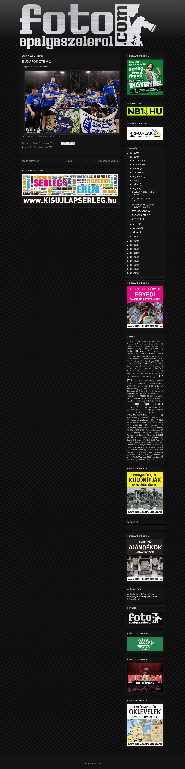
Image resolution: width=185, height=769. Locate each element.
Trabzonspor (158, 452)
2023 (132, 157)
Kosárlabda (131, 401)
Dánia (145, 358)
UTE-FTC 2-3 (138, 219)
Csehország (134, 356)
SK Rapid (156, 440)
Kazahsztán (155, 393)
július (135, 180)
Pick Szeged (146, 432)
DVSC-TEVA (142, 363)
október (136, 168)
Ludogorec (159, 410)
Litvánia (132, 410)
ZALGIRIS (130, 460)
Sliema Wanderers (147, 442)
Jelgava (142, 391)
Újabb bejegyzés (30, 161)
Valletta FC (156, 455)
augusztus (137, 176)
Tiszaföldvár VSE (144, 452)
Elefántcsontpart (141, 366)
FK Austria (131, 377)
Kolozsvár (156, 398)
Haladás (140, 386)
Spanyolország (145, 445)
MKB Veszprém (157, 417)
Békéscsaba (132, 349)
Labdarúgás (43, 147)
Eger (129, 366)
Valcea (147, 455)
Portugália (130, 435)
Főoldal (68, 161)
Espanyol (156, 366)
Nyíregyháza (137, 425)
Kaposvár (131, 393)
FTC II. (138, 381)
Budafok (33, 147)
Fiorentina (142, 373)
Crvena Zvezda (146, 353)
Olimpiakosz (131, 427)
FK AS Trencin (154, 373)
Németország (147, 422)
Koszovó (142, 401)
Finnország (131, 373)
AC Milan (130, 341)
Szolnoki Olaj (152, 450)
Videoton (142, 457)
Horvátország (132, 388)
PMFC (157, 433)
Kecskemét (131, 396)
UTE (138, 454)
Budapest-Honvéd (135, 351)
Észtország (146, 368)
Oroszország (158, 427)
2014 (132, 269)
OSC (131, 430)
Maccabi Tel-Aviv (145, 412)
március (136, 228)
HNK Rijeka (154, 386)
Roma (145, 437)
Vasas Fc (131, 457)
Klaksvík (146, 398)
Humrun (146, 388)
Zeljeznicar (141, 460)
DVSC (129, 363)
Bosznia (145, 349)
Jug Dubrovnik (154, 391)
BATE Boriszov (133, 346)
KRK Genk (159, 401)
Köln (149, 401)
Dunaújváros (135, 361)
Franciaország (146, 377)
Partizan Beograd (153, 430)
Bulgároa (155, 351)
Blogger (97, 763)
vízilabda (155, 457)
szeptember (138, 172)
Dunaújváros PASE (152, 361)
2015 (132, 265)
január (136, 236)
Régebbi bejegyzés (108, 161)
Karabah (143, 393)
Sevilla (129, 440)
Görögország (140, 383)
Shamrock (138, 440)
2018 (132, 253)
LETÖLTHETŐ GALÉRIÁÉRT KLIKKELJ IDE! (41, 136)
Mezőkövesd (132, 418)
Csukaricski (156, 356)
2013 (132, 273)
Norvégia (159, 422)
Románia (155, 437)
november (137, 164)
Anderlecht (156, 341)
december (137, 160)
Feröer (157, 371)
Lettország (147, 407)
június (135, 184)
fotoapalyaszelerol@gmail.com (142, 596)
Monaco (133, 420)
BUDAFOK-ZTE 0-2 (141, 215)
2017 (132, 257)
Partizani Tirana (133, 432)
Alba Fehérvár (143, 341)
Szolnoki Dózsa (136, 450)
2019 (132, 249)
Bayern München (152, 346)
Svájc (129, 447)
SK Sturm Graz (132, 442)
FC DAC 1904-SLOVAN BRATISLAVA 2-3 (143, 206)
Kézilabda (144, 396)
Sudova (157, 445)
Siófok (148, 440)
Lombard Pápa (145, 410)
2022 (132, 241)
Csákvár (160, 354)
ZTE (50, 147)
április (135, 224)
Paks (138, 430)
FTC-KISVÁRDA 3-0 (141, 211)
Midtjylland (144, 417)
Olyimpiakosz (144, 427)
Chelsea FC (131, 354)
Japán (157, 388)
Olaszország (153, 425)
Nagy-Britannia (132, 422)
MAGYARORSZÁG (137, 414)
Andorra (130, 344)
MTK (156, 420)
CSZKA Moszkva (133, 358)
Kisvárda (136, 398)
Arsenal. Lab (142, 344)
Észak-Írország (132, 368)
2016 (132, 261)
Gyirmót (152, 383)
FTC (159, 376)
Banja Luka (155, 344)
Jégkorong (131, 391)
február (136, 232)
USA (131, 455)
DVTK (155, 363)
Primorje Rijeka (145, 435)
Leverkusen (158, 407)
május (136, 188)
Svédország (139, 447)
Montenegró (144, 420)
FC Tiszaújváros (143, 371)
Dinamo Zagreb (157, 358)
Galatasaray (148, 381)
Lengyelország (133, 407)
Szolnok (160, 447)
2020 (132, 245)
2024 (132, 153)
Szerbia (151, 447)
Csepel (145, 356)
